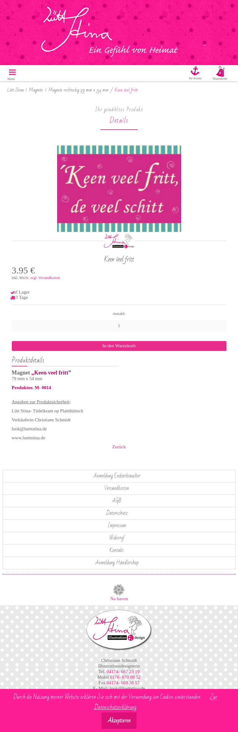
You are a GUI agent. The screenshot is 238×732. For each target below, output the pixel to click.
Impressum (117, 525)
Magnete (36, 90)
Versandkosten (116, 488)
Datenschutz (117, 513)
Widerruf (116, 538)
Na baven (119, 598)
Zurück (119, 446)
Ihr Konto (195, 78)
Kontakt (117, 550)
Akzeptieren (119, 721)
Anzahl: (119, 313)
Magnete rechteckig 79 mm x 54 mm (78, 90)
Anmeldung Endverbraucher (116, 476)
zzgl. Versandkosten (45, 278)
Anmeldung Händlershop (116, 562)
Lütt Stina (15, 90)
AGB (116, 500)
